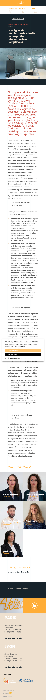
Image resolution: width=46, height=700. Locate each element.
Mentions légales (8, 690)
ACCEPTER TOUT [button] (13, 351)
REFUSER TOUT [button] (12, 355)
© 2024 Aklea (7, 696)
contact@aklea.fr (13, 638)
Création (7, 693)
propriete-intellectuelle (18, 572)
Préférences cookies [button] (12, 358)
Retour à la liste (16, 18)
